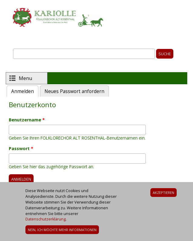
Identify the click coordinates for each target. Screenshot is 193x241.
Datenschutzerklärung (45, 221)
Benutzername (27, 120)
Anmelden (24, 91)
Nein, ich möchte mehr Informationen (62, 232)
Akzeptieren (163, 195)
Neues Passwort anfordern (74, 91)
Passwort (21, 148)
